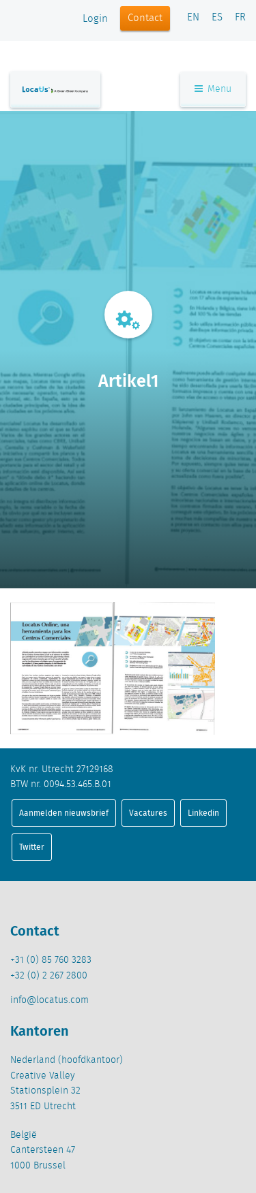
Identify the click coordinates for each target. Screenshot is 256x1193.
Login (95, 19)
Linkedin (203, 812)
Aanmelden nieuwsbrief (64, 812)
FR (240, 17)
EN (193, 17)
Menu (213, 89)
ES (217, 17)
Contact (145, 18)
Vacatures (148, 812)
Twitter (31, 847)
